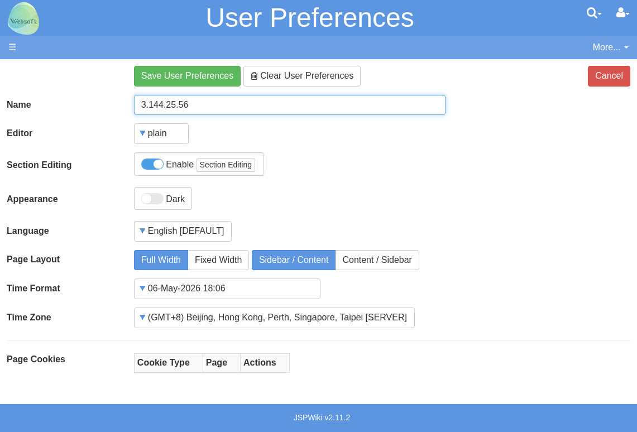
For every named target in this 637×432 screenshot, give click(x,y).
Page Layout (33, 259)
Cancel (609, 75)
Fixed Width (218, 260)
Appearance (32, 199)
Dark (163, 198)
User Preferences (309, 17)
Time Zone (29, 317)
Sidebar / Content (294, 260)
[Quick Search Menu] (594, 13)
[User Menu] (623, 13)
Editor (19, 133)
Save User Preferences (187, 75)
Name (19, 104)
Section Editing (39, 165)
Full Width (161, 260)
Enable (198, 165)
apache (23, 18)
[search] (594, 13)
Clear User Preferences (302, 75)
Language (28, 231)
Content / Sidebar (377, 260)
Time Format (33, 288)
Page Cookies (36, 359)
